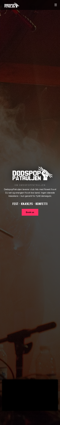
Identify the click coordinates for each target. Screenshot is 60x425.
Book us (30, 212)
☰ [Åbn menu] (55, 5)
